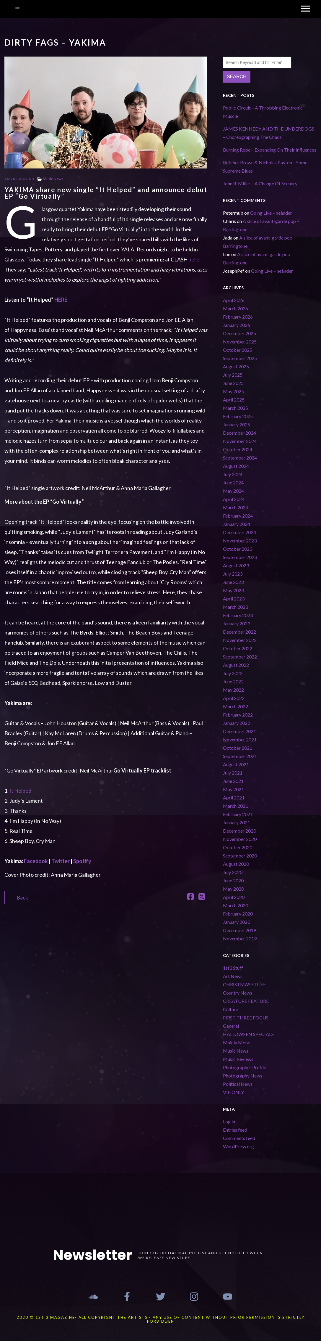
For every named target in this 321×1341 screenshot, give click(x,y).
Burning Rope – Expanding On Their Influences (269, 149)
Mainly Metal (236, 1042)
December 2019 (239, 930)
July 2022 (232, 673)
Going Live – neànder (271, 213)
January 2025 (236, 424)
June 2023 (233, 582)
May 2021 (233, 789)
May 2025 (233, 391)
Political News (237, 1084)
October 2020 (237, 847)
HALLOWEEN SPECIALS (248, 1034)
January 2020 (236, 922)
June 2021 (233, 781)
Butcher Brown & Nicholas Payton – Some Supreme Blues (265, 167)
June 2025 (233, 383)
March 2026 (235, 308)
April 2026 (234, 300)
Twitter (60, 861)
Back (22, 897)
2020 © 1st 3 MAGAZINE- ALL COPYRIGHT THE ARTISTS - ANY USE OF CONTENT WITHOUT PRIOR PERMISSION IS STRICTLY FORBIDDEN (160, 1319)
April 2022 (234, 698)
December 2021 (239, 731)
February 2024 (238, 515)
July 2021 (232, 772)
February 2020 (238, 913)
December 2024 (239, 433)
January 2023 (236, 623)
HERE (60, 299)
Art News (232, 976)
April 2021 (234, 797)
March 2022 (235, 706)
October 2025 (237, 350)
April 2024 (234, 499)
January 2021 (236, 822)
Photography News (242, 1075)
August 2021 (236, 764)
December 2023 (239, 532)
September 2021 (240, 756)
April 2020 (234, 897)
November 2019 (240, 938)
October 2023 (237, 549)
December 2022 (239, 632)
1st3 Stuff (233, 968)
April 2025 (234, 399)
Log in (229, 1121)
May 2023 (233, 590)
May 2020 (233, 889)
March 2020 (235, 905)
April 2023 (234, 598)
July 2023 (232, 573)
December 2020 (239, 830)
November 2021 (240, 739)
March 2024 (235, 507)
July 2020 (232, 872)
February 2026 (238, 316)
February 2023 (238, 615)
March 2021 (235, 806)
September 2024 (240, 457)
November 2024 (240, 441)
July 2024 (232, 474)
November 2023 (240, 540)
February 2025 (238, 416)
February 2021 (238, 814)
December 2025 (239, 333)
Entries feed (235, 1130)
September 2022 (240, 656)
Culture (230, 1009)
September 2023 (240, 557)
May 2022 (233, 690)
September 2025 (240, 358)
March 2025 (235, 408)
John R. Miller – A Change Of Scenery (260, 183)
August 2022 (236, 665)
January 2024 (236, 524)
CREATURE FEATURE (246, 1001)
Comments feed (239, 1138)
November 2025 (240, 341)
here (193, 259)
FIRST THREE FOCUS (245, 1017)
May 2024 (233, 491)
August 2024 (236, 466)
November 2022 (240, 640)
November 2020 (240, 839)
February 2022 (238, 714)
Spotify (82, 861)
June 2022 (233, 681)
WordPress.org (238, 1146)
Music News (53, 178)
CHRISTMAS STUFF (244, 984)
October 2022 (237, 648)
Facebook (36, 861)
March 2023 (235, 607)
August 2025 (236, 366)
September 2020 (240, 855)
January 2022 (236, 723)
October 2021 (237, 748)
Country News (237, 992)
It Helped (20, 790)
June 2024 (233, 482)
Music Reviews (238, 1059)
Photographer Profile (244, 1067)
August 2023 (236, 565)
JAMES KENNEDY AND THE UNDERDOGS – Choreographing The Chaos (268, 133)
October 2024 (237, 449)
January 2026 (236, 325)
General (231, 1026)
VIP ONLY (233, 1092)
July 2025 (232, 375)
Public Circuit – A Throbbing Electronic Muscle (263, 112)
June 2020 (233, 880)
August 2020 (236, 864)
